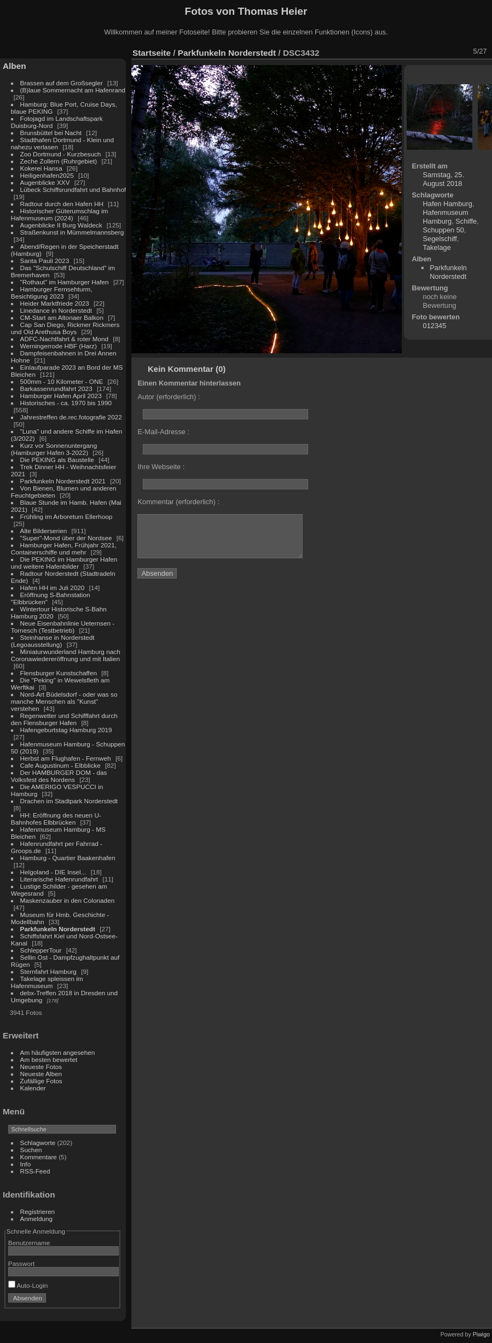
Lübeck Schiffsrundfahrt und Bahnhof (73, 189)
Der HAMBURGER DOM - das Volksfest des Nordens (59, 776)
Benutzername (29, 1242)
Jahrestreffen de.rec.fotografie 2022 (71, 417)
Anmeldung (36, 1218)
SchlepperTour (41, 950)
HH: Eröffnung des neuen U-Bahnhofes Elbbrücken (56, 818)
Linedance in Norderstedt (56, 310)
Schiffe (466, 221)
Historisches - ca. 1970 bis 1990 (66, 402)
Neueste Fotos (41, 1066)
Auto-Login (28, 1285)
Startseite (151, 52)
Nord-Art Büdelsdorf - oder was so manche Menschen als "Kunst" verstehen (64, 701)
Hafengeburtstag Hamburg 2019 (66, 729)
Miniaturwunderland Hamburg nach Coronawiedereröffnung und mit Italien (65, 655)
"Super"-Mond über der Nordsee (66, 537)
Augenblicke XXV (45, 182)
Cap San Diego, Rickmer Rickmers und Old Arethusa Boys (65, 328)
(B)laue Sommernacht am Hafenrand (72, 90)
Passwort (21, 1263)
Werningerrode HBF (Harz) (58, 345)
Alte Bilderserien (43, 530)
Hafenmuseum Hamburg (445, 216)
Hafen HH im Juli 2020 (52, 587)
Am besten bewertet (49, 1059)
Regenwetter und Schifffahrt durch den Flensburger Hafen (64, 719)
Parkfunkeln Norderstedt (57, 928)
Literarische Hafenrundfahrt (59, 879)
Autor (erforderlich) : (168, 397)
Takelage (437, 247)
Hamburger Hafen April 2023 (61, 395)
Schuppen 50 (443, 230)
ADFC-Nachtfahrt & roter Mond (64, 338)
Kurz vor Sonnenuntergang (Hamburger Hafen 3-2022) (54, 449)
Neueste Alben (41, 1073)
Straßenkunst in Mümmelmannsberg (72, 232)
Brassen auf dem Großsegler (61, 82)
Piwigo (481, 1334)
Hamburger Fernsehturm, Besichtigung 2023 (51, 292)
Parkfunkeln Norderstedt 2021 (63, 480)
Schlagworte (38, 1142)
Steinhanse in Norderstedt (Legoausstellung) (53, 641)
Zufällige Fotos (41, 1080)
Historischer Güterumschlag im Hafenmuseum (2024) (59, 214)
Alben (14, 66)
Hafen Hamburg (447, 204)
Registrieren (37, 1211)
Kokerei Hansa (41, 168)
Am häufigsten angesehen (57, 1052)
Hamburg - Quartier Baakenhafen (67, 857)
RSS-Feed (35, 1171)
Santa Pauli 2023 (45, 260)
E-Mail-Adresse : (163, 432)
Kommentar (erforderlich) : (178, 502)
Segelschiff (440, 239)
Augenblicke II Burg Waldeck (61, 225)
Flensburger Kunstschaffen (58, 672)
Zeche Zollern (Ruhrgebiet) (58, 161)
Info (25, 1163)
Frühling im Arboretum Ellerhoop (66, 516)
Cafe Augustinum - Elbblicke (60, 765)
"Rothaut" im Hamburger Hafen (64, 281)
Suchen (31, 1149)
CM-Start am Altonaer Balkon (61, 317)
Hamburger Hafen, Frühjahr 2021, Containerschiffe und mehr (64, 548)
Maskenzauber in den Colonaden (67, 900)
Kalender (33, 1087)
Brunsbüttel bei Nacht (51, 132)
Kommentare (38, 1156)
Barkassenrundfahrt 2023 (56, 388)
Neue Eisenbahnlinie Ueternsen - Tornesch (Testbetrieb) (62, 627)
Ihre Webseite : (160, 467)
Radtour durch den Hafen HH (61, 203)
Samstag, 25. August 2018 (443, 179)
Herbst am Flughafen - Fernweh (66, 758)
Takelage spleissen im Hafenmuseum (47, 982)
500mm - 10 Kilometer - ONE (61, 381)
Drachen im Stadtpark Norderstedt (69, 800)
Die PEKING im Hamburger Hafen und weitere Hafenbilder (64, 563)
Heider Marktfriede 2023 (54, 303)
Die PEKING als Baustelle (57, 459)
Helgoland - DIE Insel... (53, 871)
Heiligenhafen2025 (47, 175)
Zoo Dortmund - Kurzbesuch (60, 153)
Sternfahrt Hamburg (48, 971)
